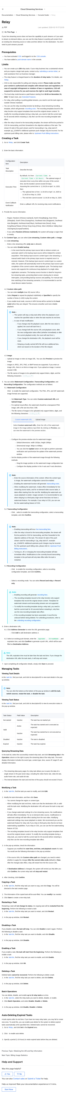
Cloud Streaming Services (25, 15)
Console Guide (43, 15)
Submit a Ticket (34, 1078)
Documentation (7, 15)
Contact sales (19, 1078)
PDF (4, 27)
